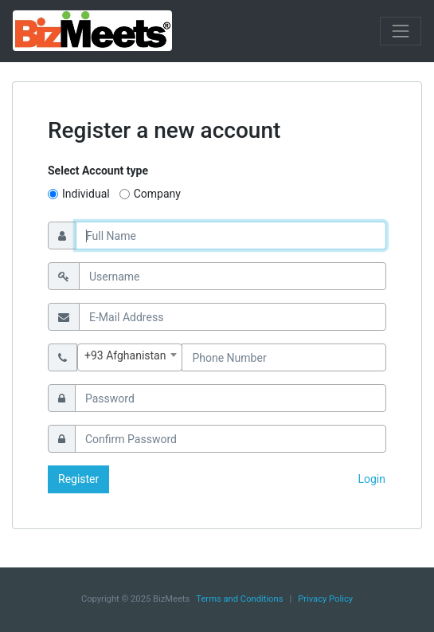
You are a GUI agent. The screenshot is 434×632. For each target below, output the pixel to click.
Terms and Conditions (239, 599)
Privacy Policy (325, 599)
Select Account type (98, 170)
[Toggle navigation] (400, 31)
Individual (86, 193)
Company (157, 193)
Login (371, 479)
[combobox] (129, 357)
